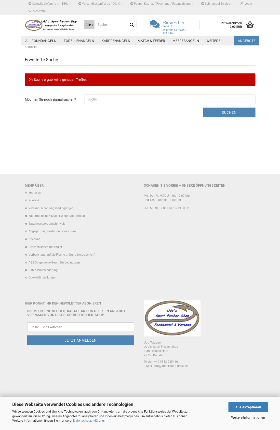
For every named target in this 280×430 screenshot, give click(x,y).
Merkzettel (37, 11)
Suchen (229, 112)
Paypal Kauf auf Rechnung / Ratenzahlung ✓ (162, 3)
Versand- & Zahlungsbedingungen (50, 208)
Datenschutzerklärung (88, 420)
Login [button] (246, 3)
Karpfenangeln (116, 41)
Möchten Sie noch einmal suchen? (50, 99)
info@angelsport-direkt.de (171, 366)
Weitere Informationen (248, 417)
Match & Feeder (151, 41)
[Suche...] (89, 24)
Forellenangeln (79, 41)
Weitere (213, 41)
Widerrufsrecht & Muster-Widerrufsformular (56, 216)
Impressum (35, 192)
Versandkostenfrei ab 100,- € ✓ (100, 3)
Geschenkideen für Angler (45, 247)
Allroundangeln (40, 41)
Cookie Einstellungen (42, 277)
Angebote (246, 41)
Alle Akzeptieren (248, 407)
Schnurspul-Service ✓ (217, 3)
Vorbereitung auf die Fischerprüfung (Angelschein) (61, 254)
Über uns (34, 239)
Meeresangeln (186, 41)
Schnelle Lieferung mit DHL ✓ (49, 3)
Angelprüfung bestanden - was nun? (52, 231)
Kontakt (33, 200)
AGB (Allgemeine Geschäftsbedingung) (54, 262)
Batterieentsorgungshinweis (46, 223)
